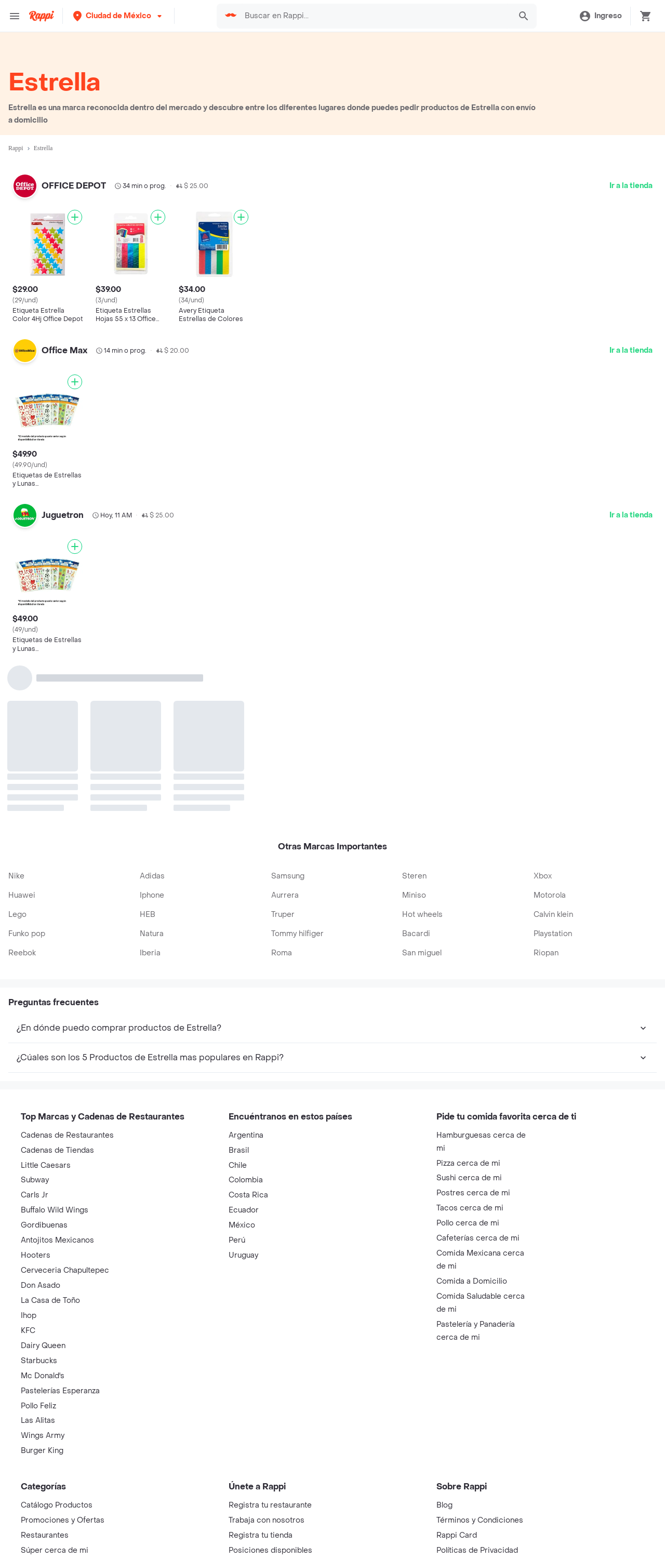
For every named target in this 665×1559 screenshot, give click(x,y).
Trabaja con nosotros (266, 1520)
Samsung (287, 876)
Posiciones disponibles (270, 1550)
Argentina (246, 1135)
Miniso (414, 895)
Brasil (239, 1150)
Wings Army (42, 1436)
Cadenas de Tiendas (57, 1150)
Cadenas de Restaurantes (67, 1135)
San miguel (422, 953)
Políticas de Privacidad (477, 1550)
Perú (237, 1240)
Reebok (22, 953)
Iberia (150, 953)
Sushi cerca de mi (469, 1178)
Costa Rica (248, 1195)
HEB (147, 915)
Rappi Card (456, 1535)
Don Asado (40, 1285)
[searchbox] (373, 16)
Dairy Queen (43, 1346)
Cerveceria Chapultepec (65, 1270)
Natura (152, 934)
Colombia (246, 1180)
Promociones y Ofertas (62, 1520)
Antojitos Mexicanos (57, 1240)
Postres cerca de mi (473, 1193)
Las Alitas (38, 1420)
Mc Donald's (42, 1376)
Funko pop (26, 934)
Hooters (35, 1255)
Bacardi (416, 934)
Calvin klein (553, 915)
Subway (35, 1180)
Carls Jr (34, 1195)
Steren (414, 876)
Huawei (21, 895)
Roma (281, 953)
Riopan (546, 953)
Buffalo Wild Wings (54, 1210)
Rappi (15, 148)
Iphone (152, 895)
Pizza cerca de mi (468, 1163)
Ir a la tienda (631, 186)
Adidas (152, 876)
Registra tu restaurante (270, 1505)
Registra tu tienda (260, 1535)
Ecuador (244, 1210)
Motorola (550, 895)
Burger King (42, 1451)
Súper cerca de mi (54, 1550)
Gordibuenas (44, 1225)
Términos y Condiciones (479, 1520)
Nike (16, 876)
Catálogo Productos (56, 1505)
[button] (118, 16)
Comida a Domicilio (471, 1281)
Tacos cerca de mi (469, 1208)
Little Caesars (46, 1165)
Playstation (553, 934)
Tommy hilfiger (297, 934)
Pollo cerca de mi (467, 1223)
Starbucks (39, 1361)
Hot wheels (422, 915)
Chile (238, 1165)
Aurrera (285, 895)
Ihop (28, 1316)
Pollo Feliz (38, 1406)
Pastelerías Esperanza (60, 1391)
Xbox (543, 876)
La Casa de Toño (50, 1300)
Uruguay (243, 1255)
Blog (444, 1505)
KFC (28, 1331)
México (242, 1225)
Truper (283, 915)
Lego (17, 915)
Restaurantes (45, 1535)
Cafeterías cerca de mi (478, 1238)
